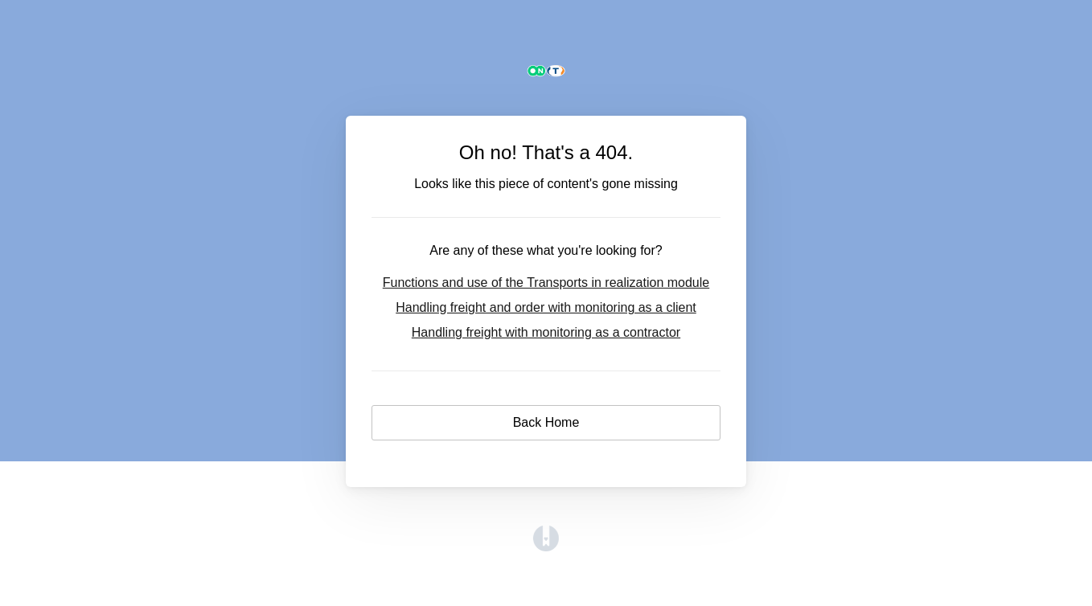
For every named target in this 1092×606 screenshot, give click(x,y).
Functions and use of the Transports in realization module (546, 282)
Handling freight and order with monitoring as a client (546, 307)
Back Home (546, 422)
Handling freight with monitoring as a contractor (546, 332)
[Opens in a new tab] (546, 547)
